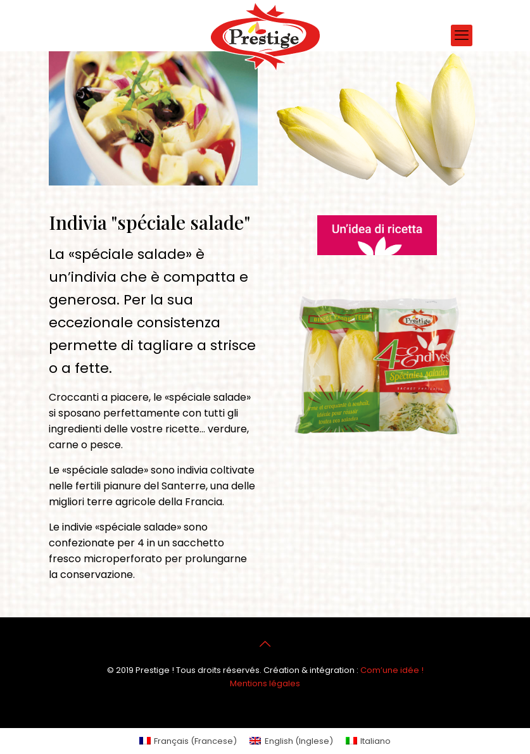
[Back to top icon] (265, 644)
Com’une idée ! (392, 670)
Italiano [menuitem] (375, 741)
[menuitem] (188, 741)
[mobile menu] (461, 35)
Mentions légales (265, 683)
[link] (376, 235)
